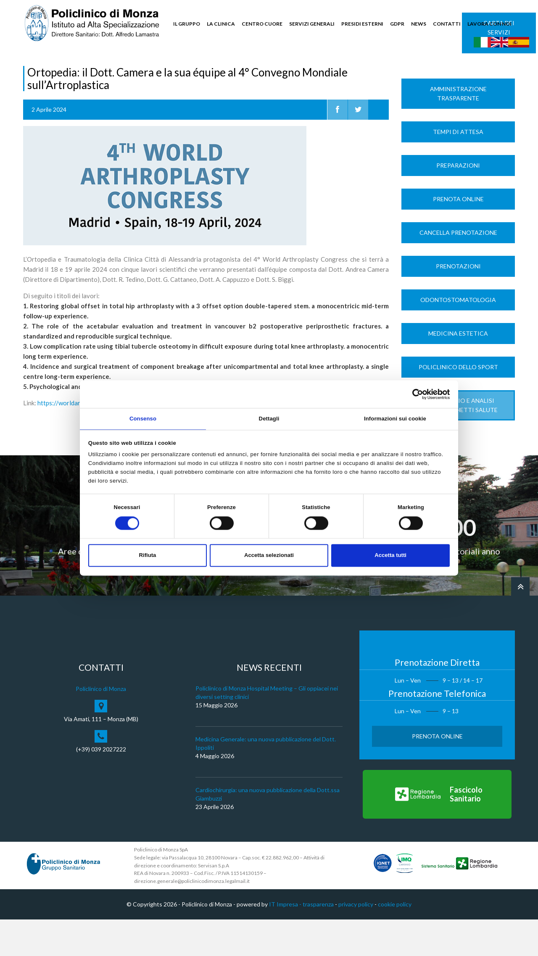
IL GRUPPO (186, 24)
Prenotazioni (458, 302)
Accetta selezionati (269, 556)
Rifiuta (147, 556)
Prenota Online (458, 235)
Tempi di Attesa (458, 168)
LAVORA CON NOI (489, 24)
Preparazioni (458, 201)
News (51, 67)
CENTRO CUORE (262, 24)
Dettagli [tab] (269, 418)
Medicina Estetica (458, 369)
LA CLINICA (221, 24)
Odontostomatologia (458, 336)
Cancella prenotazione (458, 269)
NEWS (418, 24)
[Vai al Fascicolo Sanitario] (437, 831)
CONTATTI (447, 24)
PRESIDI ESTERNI (362, 24)
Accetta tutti (390, 556)
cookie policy (394, 941)
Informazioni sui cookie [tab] (395, 418)
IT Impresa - (286, 941)
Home (31, 67)
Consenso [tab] (142, 418)
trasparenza (318, 941)
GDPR (397, 24)
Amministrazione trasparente (458, 130)
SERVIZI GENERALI (312, 24)
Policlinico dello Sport (458, 403)
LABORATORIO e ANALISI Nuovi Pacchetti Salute (458, 441)
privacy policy (355, 941)
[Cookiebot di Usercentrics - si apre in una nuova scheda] (413, 393)
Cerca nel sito (490, 63)
